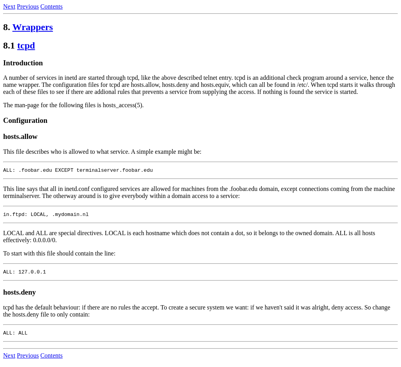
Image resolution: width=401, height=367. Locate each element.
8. (6, 27)
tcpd (26, 45)
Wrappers (33, 27)
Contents (51, 6)
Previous (28, 6)
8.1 (9, 45)
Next (9, 6)
